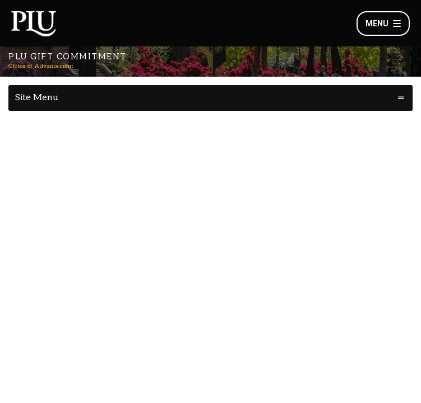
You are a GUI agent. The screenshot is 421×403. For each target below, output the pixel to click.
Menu (383, 23)
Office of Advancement (41, 66)
